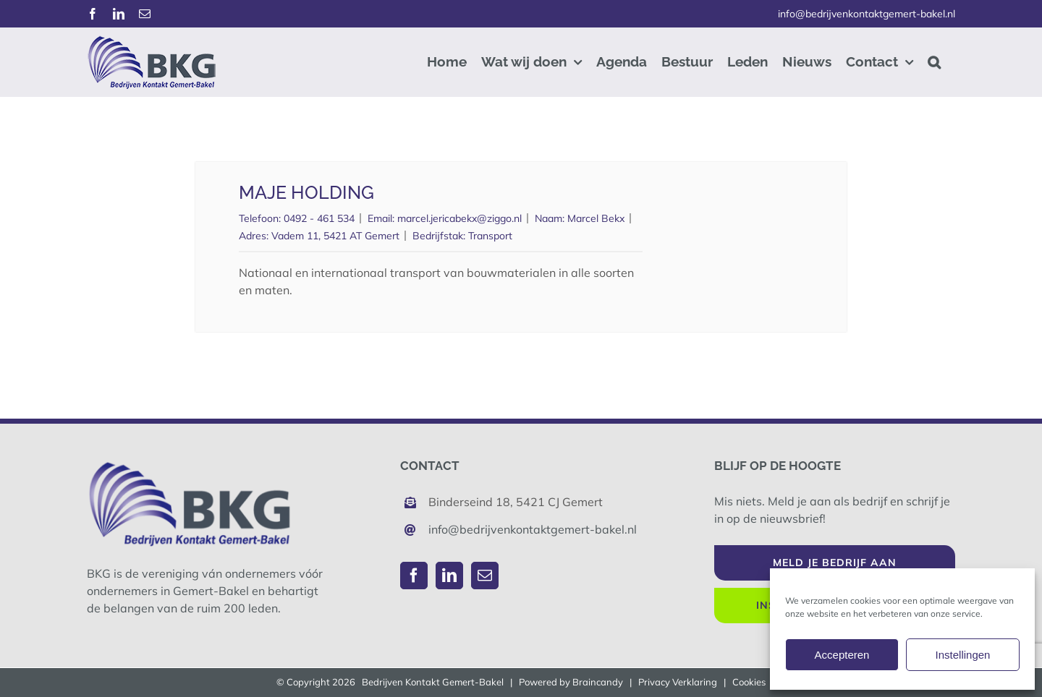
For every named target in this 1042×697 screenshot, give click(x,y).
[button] (934, 62)
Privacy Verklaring (677, 682)
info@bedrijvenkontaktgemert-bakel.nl (866, 13)
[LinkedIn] (449, 575)
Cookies (749, 682)
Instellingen (963, 655)
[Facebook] (414, 575)
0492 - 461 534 (319, 218)
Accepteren (842, 655)
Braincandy (597, 682)
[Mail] (485, 575)
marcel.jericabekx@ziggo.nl (459, 218)
